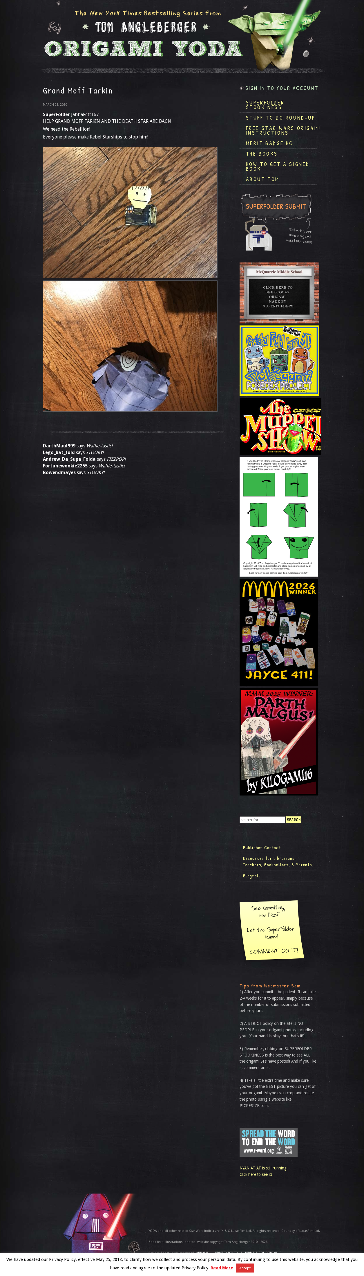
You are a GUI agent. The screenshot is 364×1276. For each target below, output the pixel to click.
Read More (222, 1267)
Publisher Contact (262, 847)
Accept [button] (245, 1268)
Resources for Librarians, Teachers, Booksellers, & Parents (277, 861)
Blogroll (252, 875)
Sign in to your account (281, 88)
